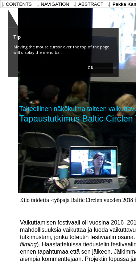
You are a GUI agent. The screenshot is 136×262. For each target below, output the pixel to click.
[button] (90, 68)
